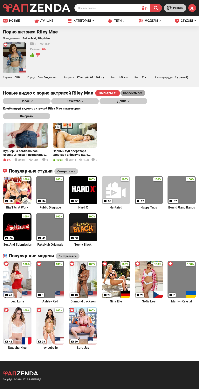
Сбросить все (133, 93)
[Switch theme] (192, 8)
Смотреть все (68, 256)
